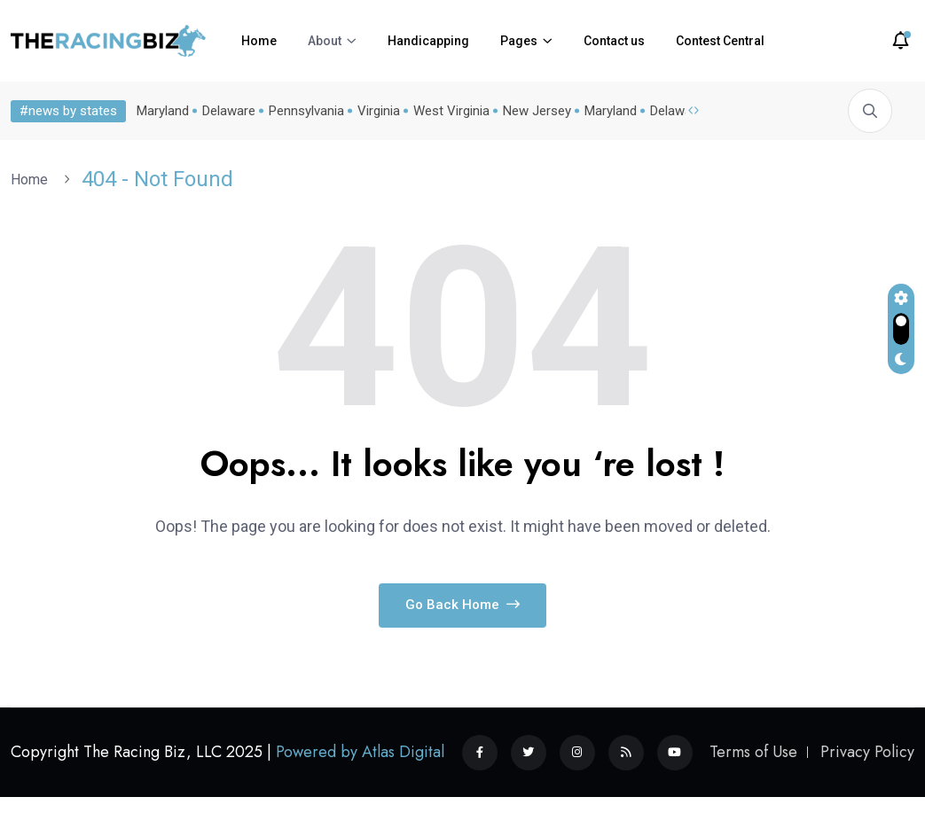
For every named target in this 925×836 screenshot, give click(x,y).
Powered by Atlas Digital (360, 751)
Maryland (163, 111)
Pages (518, 41)
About (324, 41)
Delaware (228, 111)
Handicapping (428, 41)
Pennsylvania (306, 111)
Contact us (614, 41)
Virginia (378, 111)
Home (259, 41)
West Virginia (451, 111)
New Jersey (537, 111)
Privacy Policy (867, 751)
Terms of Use (753, 751)
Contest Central (720, 41)
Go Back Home (462, 605)
